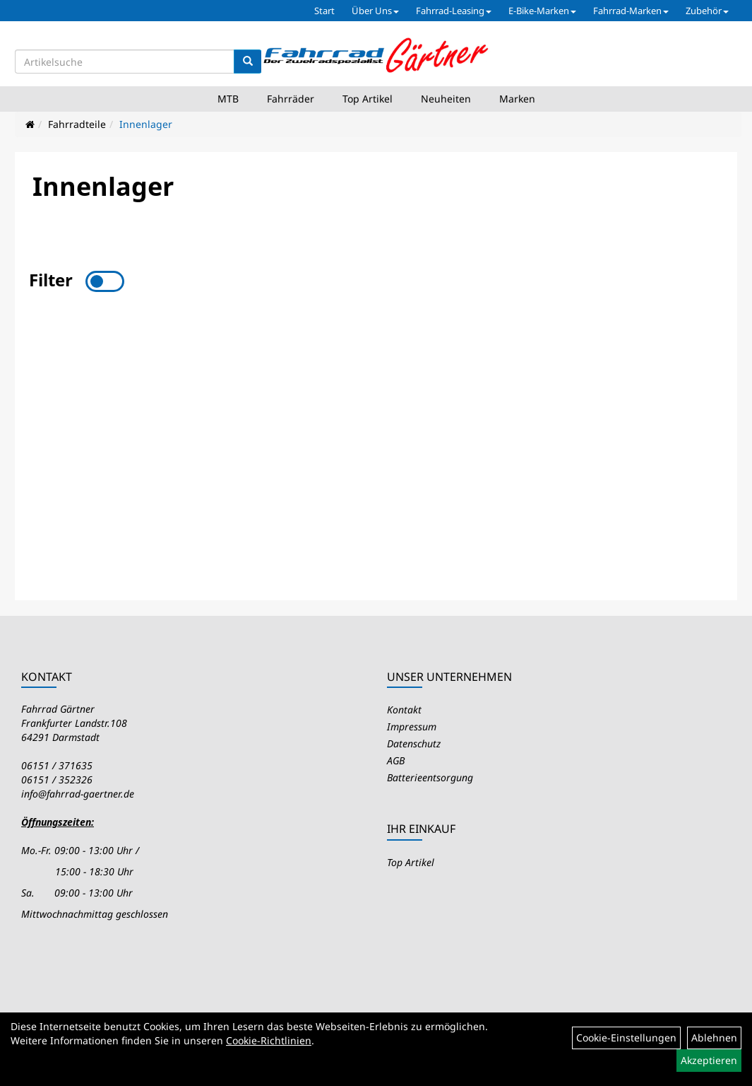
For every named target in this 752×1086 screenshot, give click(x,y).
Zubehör (707, 10)
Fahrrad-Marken (631, 10)
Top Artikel (367, 98)
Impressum (411, 726)
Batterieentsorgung (430, 777)
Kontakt (404, 709)
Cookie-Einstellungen (626, 1037)
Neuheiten (446, 98)
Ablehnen (714, 1037)
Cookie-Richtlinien (268, 1040)
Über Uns (375, 10)
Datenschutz (414, 743)
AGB (396, 760)
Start (324, 10)
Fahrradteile (77, 124)
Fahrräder (290, 98)
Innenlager (145, 124)
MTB (228, 98)
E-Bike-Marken (542, 10)
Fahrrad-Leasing (453, 10)
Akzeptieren (709, 1060)
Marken (517, 98)
